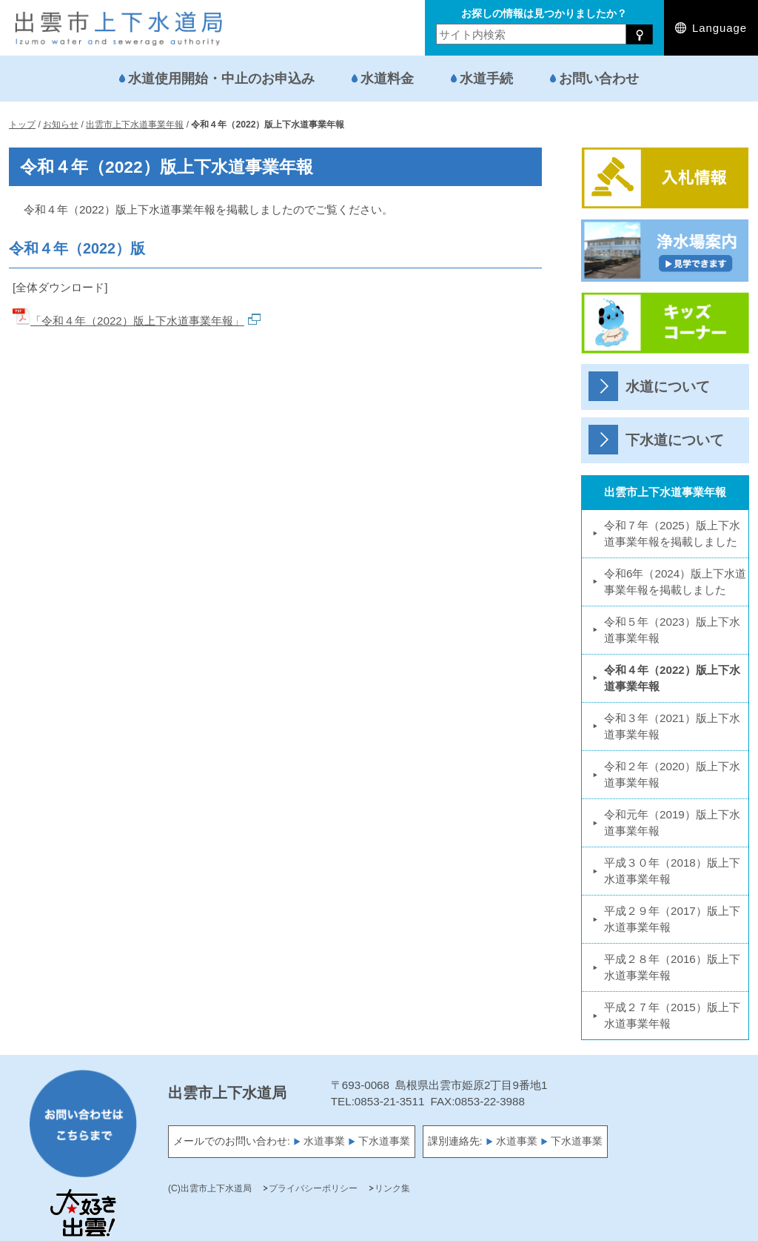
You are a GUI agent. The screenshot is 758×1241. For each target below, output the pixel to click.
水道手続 (486, 78)
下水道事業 (384, 1141)
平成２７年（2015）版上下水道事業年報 (672, 1015)
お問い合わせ (599, 78)
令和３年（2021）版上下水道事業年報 (672, 726)
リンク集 (392, 1188)
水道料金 (387, 78)
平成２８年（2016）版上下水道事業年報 (672, 967)
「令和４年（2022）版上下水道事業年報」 (137, 320)
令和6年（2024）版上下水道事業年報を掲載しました (675, 581)
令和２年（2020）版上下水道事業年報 (672, 774)
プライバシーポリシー (313, 1188)
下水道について (674, 440)
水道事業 (324, 1141)
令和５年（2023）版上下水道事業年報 (672, 629)
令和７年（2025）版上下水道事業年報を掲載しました (672, 533)
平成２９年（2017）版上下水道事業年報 (672, 918)
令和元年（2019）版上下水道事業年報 (672, 822)
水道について (667, 386)
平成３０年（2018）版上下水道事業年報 (672, 870)
